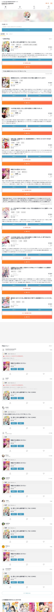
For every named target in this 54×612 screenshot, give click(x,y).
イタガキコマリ (14, 80)
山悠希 (12, 142)
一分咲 (12, 44)
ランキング (20, 7)
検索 (34, 7)
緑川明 (25, 240)
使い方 (47, 3)
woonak (23, 212)
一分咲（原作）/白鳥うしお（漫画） (30, 44)
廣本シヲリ (13, 271)
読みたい (14, 59)
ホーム (5, 7)
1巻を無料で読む (27, 190)
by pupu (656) (49, 73)
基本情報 (3, 33)
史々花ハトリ (14, 110)
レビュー (11, 33)
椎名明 (12, 212)
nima (22, 142)
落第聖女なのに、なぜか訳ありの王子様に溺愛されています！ (28, 78)
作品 (7, 33)
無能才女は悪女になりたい (18, 169)
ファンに (27, 29)
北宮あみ (18, 301)
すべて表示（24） (26, 593)
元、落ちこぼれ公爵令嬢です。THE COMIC (23, 42)
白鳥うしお (18, 44)
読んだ (40, 59)
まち (23, 301)
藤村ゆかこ (24, 171)
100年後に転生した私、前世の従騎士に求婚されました (26, 108)
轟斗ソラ (13, 171)
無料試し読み (27, 63)
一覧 (50, 38)
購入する (27, 66)
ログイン (48, 7)
